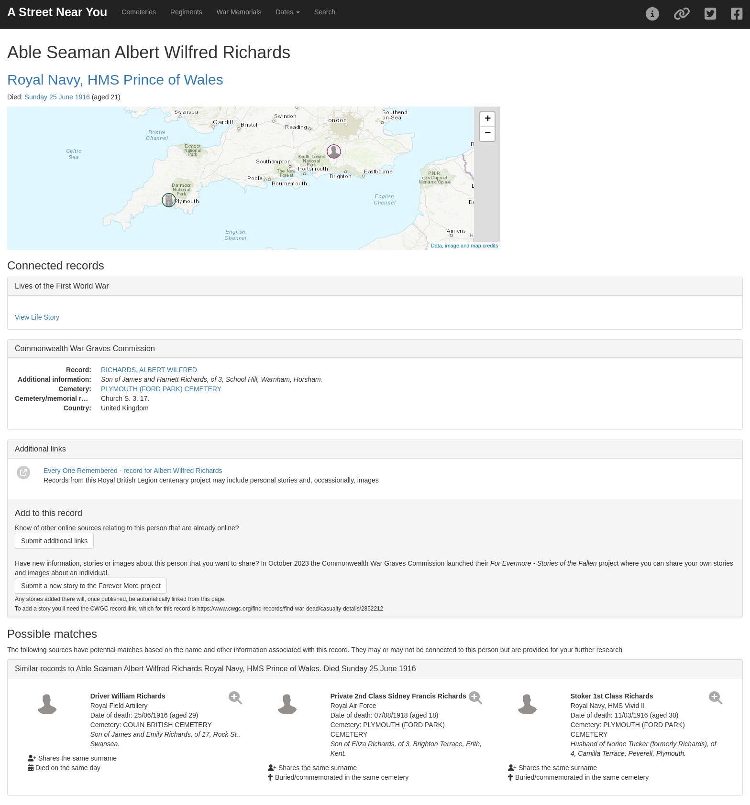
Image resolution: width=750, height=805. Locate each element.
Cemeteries (138, 12)
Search (324, 12)
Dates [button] (287, 12)
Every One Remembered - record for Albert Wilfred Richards (133, 470)
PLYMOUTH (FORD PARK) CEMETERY (161, 389)
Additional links (40, 449)
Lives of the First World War (62, 286)
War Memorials (239, 12)
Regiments (186, 12)
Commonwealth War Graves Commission (85, 348)
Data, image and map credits (464, 245)
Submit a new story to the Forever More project (91, 586)
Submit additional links (54, 541)
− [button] (488, 134)
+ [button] (488, 119)
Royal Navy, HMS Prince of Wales (115, 79)
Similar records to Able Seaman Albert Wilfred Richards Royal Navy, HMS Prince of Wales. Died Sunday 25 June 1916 (215, 669)
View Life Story (37, 317)
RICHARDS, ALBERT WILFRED (149, 370)
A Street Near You (57, 12)
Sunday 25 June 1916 (57, 97)
